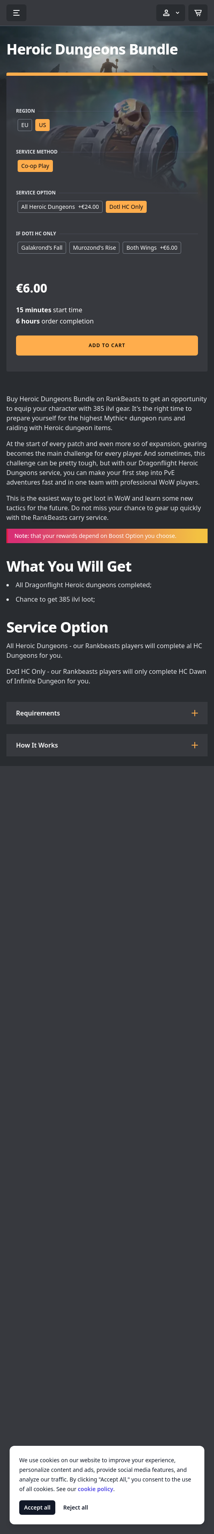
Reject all (75, 1507)
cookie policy (95, 1489)
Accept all (37, 1507)
